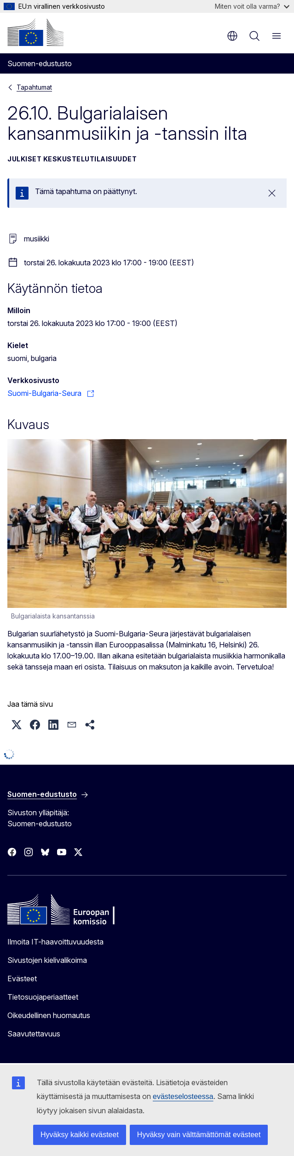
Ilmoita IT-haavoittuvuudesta (55, 941)
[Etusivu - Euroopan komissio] (35, 32)
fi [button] (232, 35)
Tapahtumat (34, 87)
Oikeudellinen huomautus (48, 1015)
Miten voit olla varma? (252, 6)
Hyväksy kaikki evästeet (79, 1135)
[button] (16, 724)
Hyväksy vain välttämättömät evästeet (199, 1135)
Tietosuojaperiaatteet (42, 996)
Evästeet (22, 978)
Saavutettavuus (33, 1033)
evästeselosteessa (183, 1096)
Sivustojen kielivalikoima (47, 960)
